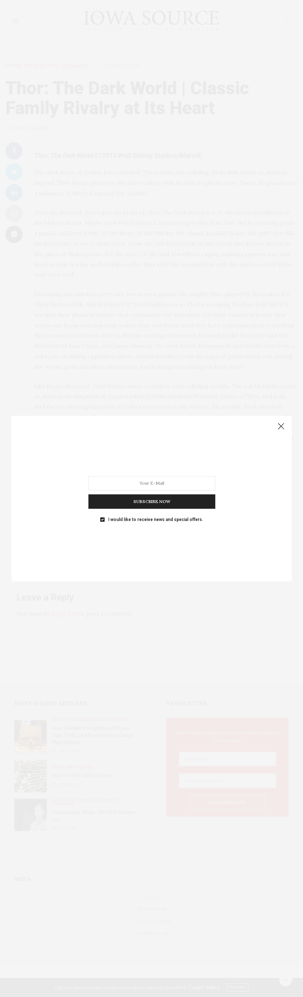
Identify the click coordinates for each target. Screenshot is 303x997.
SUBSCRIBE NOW (151, 477)
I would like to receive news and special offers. (154, 488)
